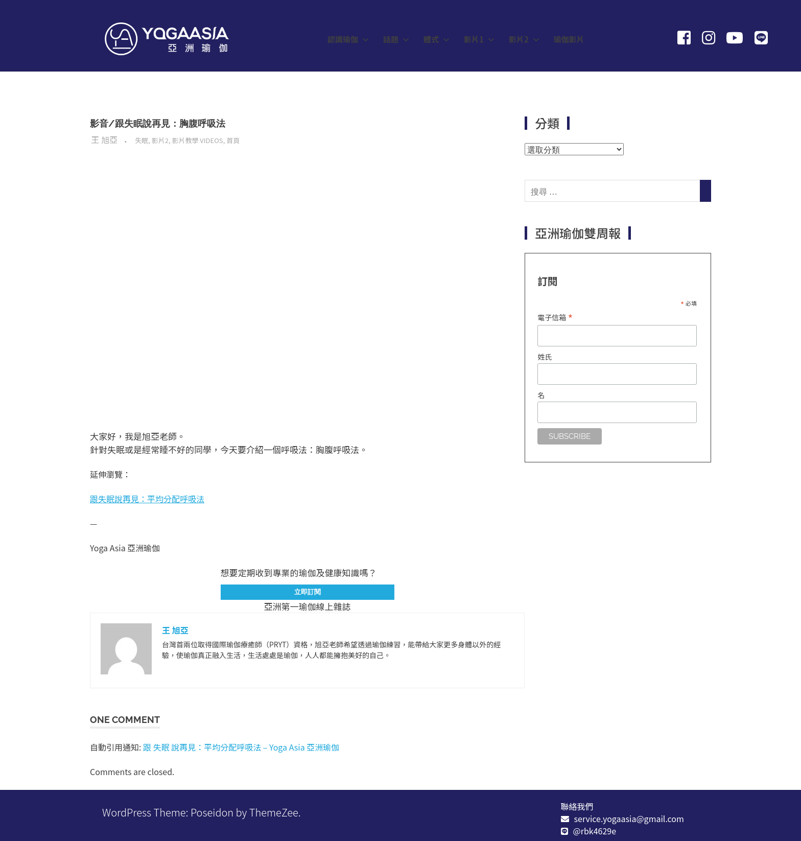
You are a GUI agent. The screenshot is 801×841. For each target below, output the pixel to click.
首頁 (233, 140)
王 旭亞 (104, 139)
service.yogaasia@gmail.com (629, 818)
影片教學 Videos (197, 140)
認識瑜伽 (348, 39)
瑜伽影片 (569, 39)
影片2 (524, 39)
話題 (396, 39)
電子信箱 (555, 317)
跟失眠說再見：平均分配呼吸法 (147, 499)
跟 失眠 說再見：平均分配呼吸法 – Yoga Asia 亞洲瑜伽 (241, 747)
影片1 (479, 39)
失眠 (141, 140)
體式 (436, 39)
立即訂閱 (307, 592)
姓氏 (544, 357)
